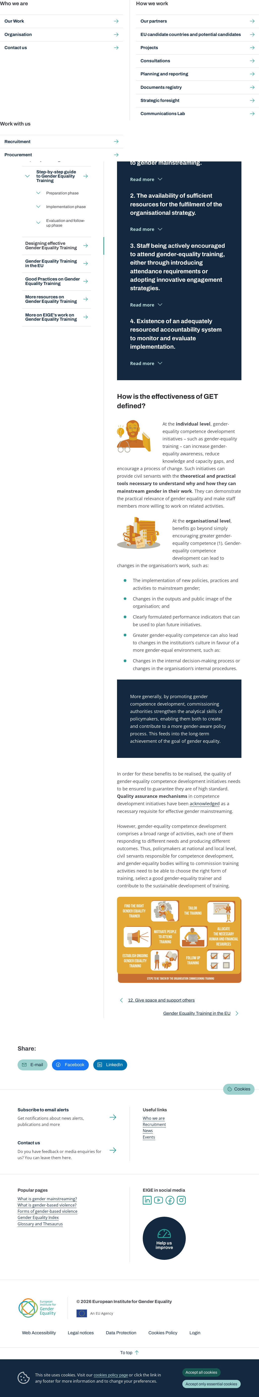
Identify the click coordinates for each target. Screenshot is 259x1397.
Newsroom (67, 15)
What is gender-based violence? (47, 1205)
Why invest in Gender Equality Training (47, 139)
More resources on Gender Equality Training (51, 299)
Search (249, 14)
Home (27, 45)
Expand (27, 176)
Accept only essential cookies (211, 1384)
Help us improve (164, 1245)
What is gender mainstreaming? (47, 1199)
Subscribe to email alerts (43, 1109)
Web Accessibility (39, 1332)
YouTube (158, 1200)
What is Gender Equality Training (50, 121)
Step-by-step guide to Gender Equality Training (56, 176)
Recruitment (154, 1124)
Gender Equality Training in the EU (51, 263)
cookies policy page (111, 1375)
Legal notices (81, 1332)
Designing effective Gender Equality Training (51, 245)
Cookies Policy (162, 1332)
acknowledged (205, 804)
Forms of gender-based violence (47, 1211)
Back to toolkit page (52, 101)
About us (229, 15)
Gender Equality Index (177, 15)
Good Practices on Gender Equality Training (52, 281)
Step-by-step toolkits (95, 45)
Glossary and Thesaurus (40, 1224)
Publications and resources (93, 15)
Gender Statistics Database (204, 15)
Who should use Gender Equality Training (50, 157)
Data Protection (121, 1332)
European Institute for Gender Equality (25, 15)
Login (194, 1332)
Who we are (154, 1118)
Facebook (169, 1200)
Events (149, 1137)
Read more (142, 179)
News (148, 1130)
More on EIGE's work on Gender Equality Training (51, 317)
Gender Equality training (134, 45)
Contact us (29, 1142)
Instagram (181, 1200)
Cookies (242, 1089)
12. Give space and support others (161, 1001)
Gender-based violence (152, 15)
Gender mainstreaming (124, 15)
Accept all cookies (201, 1372)
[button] (32, 1064)
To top (126, 1352)
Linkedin (147, 1200)
